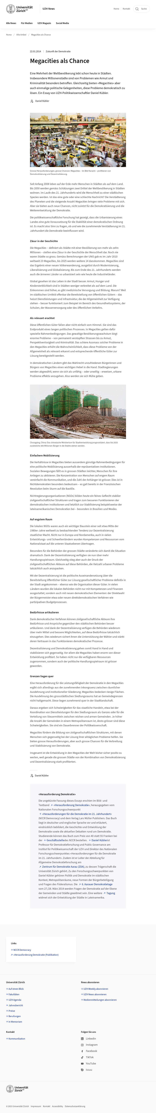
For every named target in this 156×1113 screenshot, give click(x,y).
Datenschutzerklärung (75, 1106)
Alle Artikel (21, 34)
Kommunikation (17, 1038)
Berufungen (15, 1016)
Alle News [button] (11, 23)
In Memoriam (15, 1021)
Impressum (36, 1106)
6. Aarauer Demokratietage (97, 884)
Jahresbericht (16, 1005)
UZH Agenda (15, 1000)
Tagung (110, 893)
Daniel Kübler (99, 840)
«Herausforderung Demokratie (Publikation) (36, 955)
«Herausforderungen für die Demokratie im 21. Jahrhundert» (77, 814)
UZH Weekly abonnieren (95, 989)
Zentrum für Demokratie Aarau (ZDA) (63, 867)
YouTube (88, 1063)
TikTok (87, 1057)
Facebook (89, 1051)
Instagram (89, 1045)
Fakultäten (14, 994)
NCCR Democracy (22, 950)
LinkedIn (88, 1039)
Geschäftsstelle (55, 840)
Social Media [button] (62, 23)
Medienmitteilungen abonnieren (100, 1000)
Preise (12, 1011)
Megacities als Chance (41, 34)
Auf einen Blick (16, 989)
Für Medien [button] (27, 23)
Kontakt (126, 8)
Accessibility (57, 1106)
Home (116, 8)
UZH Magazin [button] (44, 23)
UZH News (49, 9)
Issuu (86, 1070)
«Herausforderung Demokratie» (72, 805)
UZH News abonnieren (94, 994)
